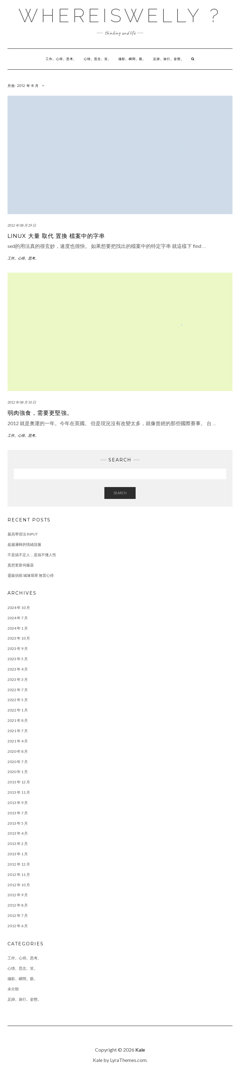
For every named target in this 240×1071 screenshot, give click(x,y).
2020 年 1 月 (18, 771)
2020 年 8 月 (18, 751)
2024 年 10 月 (19, 607)
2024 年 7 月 (18, 618)
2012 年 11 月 (19, 874)
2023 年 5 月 (18, 658)
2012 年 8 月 (18, 905)
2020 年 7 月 (18, 761)
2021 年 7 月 (18, 730)
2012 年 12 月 (19, 864)
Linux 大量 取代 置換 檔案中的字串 (56, 236)
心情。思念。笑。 (97, 59)
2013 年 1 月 (18, 854)
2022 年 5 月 (18, 699)
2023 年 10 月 (19, 638)
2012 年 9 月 (18, 894)
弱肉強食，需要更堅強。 (40, 413)
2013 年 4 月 (18, 833)
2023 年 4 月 (18, 669)
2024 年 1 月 (18, 628)
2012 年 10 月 (19, 884)
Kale (140, 1050)
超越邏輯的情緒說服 (24, 544)
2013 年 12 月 (19, 782)
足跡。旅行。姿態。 (168, 59)
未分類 (13, 989)
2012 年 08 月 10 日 (22, 402)
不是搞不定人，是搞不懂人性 (32, 554)
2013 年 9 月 (18, 802)
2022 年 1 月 (18, 710)
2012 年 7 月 (18, 915)
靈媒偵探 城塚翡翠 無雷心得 (31, 575)
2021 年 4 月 (18, 741)
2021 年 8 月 (18, 720)
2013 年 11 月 (19, 792)
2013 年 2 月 (18, 843)
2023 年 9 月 (18, 648)
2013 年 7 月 (18, 813)
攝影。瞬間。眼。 (132, 59)
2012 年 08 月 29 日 (22, 225)
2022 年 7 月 (18, 689)
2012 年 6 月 (18, 925)
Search (120, 493)
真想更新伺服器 (21, 565)
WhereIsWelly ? (120, 16)
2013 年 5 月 (18, 823)
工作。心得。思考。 (61, 59)
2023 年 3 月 (18, 679)
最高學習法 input (23, 534)
